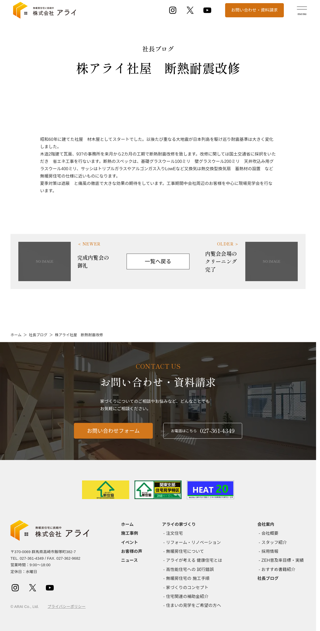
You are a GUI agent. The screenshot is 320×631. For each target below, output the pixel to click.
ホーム (15, 335)
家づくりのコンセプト (187, 587)
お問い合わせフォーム (113, 433)
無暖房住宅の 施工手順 (188, 578)
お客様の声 (131, 551)
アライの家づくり (179, 524)
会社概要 (270, 533)
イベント (129, 542)
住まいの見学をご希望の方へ (193, 605)
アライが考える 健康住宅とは (194, 560)
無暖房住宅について (185, 551)
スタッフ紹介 (274, 542)
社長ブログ (38, 335)
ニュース (129, 560)
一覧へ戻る (158, 261)
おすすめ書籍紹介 (278, 569)
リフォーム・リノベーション (193, 542)
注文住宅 (174, 533)
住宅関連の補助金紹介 (187, 596)
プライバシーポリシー (66, 607)
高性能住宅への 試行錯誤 (190, 569)
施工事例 (129, 533)
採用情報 (270, 551)
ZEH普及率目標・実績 (283, 560)
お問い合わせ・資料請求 (254, 10)
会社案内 (265, 524)
